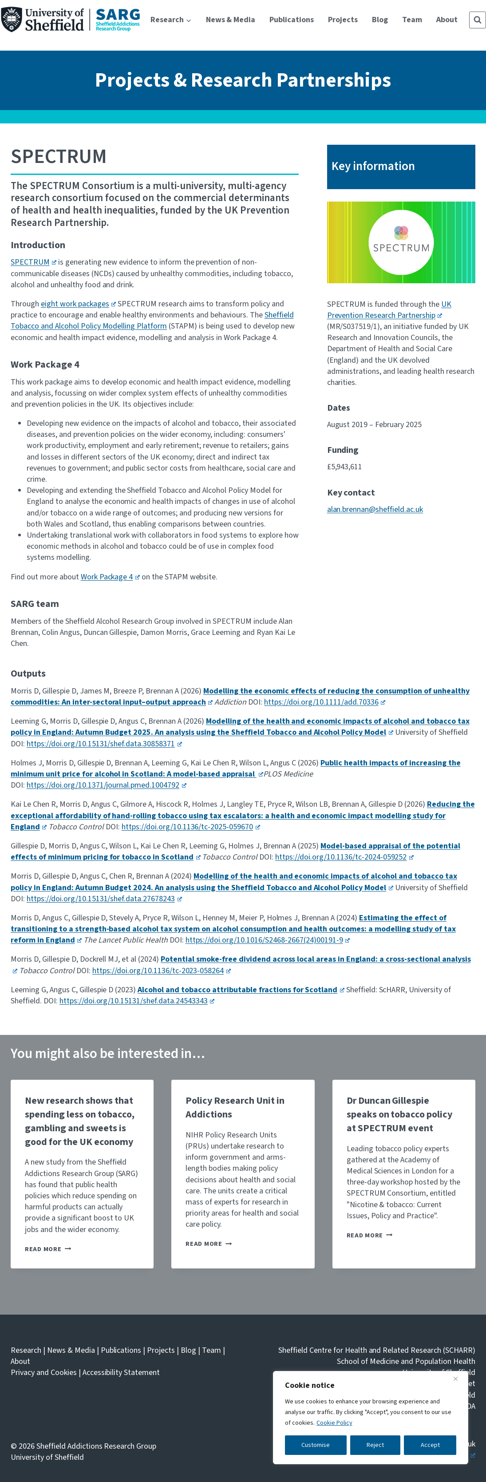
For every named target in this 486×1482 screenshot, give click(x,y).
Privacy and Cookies (44, 1372)
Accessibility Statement (121, 1372)
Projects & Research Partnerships (243, 80)
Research (26, 1350)
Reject (375, 1445)
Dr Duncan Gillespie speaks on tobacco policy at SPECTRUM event (400, 1114)
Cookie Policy (334, 1423)
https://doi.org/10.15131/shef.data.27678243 (104, 898)
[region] (370, 1417)
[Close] (459, 1378)
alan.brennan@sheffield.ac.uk (375, 509)
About (447, 19)
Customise (315, 1445)
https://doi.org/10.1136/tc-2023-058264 (161, 970)
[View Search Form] (477, 20)
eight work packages (78, 303)
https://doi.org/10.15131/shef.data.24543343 (137, 1000)
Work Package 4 (110, 576)
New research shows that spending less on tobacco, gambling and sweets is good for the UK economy (79, 1121)
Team (412, 19)
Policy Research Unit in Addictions (235, 1107)
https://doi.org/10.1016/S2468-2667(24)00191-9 (268, 940)
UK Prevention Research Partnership (389, 310)
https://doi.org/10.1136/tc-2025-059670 (191, 826)
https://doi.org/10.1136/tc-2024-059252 (344, 857)
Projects (343, 19)
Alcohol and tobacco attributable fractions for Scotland (241, 989)
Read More (48, 1249)
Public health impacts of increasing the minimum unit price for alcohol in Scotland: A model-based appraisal (236, 768)
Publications (291, 19)
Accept (430, 1445)
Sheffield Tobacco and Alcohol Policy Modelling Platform (152, 320)
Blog (380, 19)
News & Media (231, 19)
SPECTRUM (33, 262)
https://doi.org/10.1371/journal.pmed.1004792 (106, 785)
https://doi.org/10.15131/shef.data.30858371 (104, 743)
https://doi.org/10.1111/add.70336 (324, 702)
